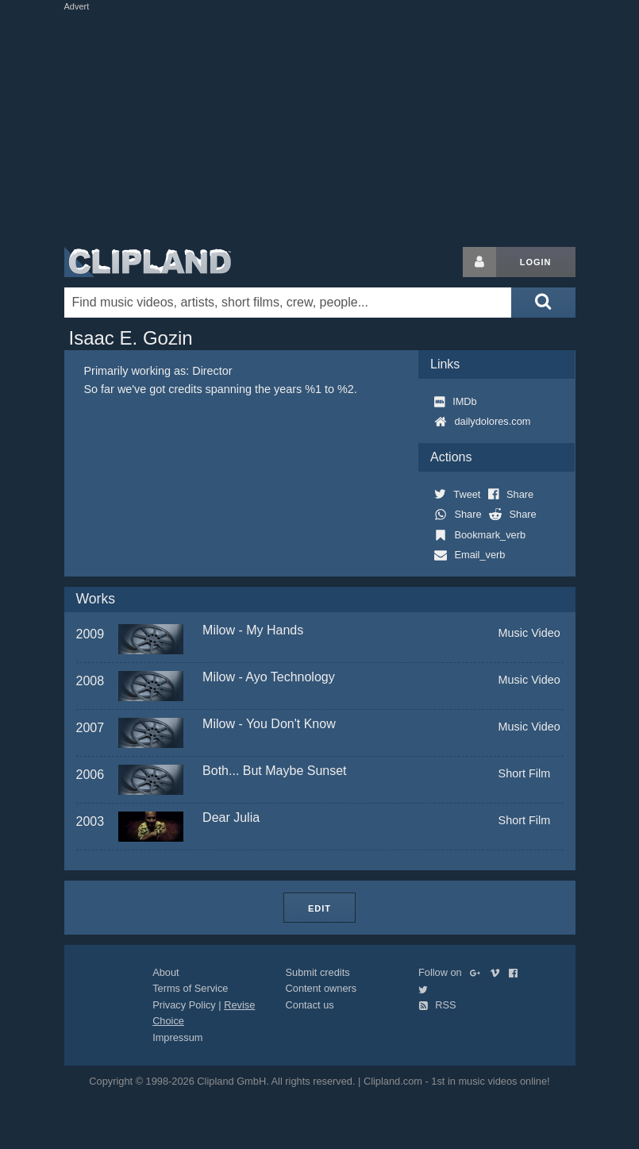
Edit (319, 908)
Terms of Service (190, 988)
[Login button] (479, 262)
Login (536, 262)
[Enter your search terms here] (288, 302)
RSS (437, 1005)
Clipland (147, 262)
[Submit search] (543, 302)
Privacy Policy (184, 1005)
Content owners (321, 988)
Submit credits (318, 972)
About (165, 972)
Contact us (310, 1005)
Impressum (177, 1037)
